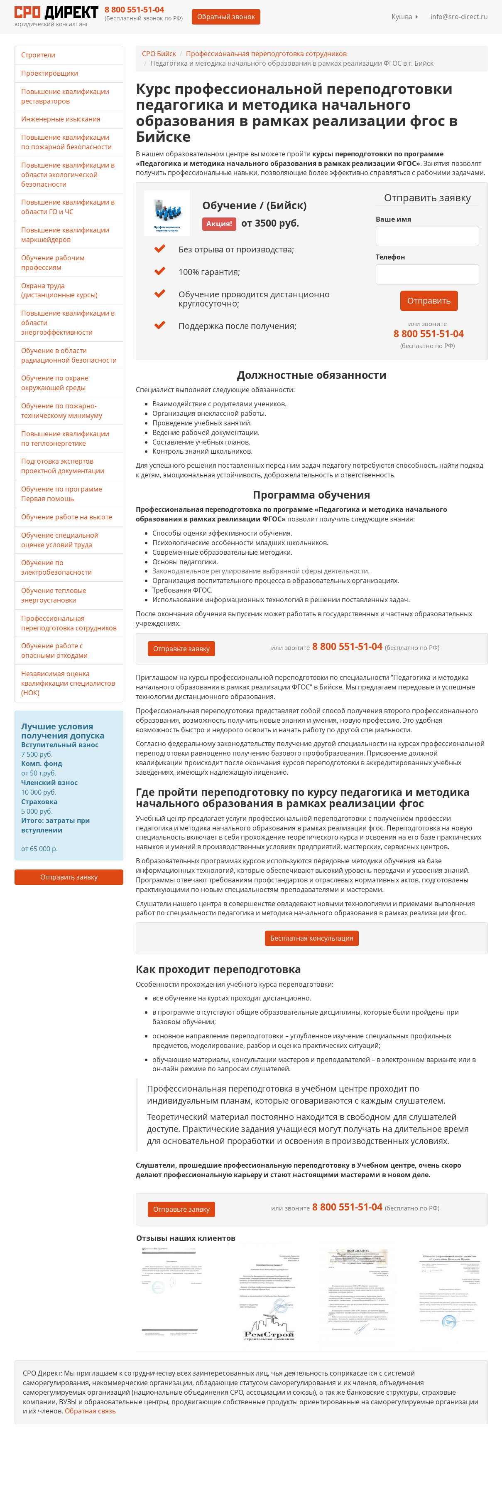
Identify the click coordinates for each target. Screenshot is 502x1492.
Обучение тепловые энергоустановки (53, 595)
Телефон (390, 257)
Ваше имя (393, 219)
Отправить (429, 300)
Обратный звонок (226, 16)
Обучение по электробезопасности (56, 567)
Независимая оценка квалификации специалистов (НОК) (68, 683)
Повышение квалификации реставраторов (65, 96)
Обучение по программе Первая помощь (61, 493)
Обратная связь (90, 1410)
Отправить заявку (69, 877)
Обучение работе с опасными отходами (54, 650)
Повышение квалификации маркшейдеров (65, 234)
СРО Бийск (159, 53)
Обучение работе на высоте (66, 516)
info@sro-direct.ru (459, 16)
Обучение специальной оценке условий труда (59, 540)
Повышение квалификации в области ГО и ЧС (68, 207)
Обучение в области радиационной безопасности (69, 355)
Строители (38, 54)
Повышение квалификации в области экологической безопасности (68, 175)
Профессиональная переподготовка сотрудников (266, 53)
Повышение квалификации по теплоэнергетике (65, 438)
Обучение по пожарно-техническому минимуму (61, 410)
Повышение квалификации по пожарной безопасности (66, 142)
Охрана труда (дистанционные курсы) (59, 290)
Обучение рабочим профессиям (53, 262)
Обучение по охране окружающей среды (54, 382)
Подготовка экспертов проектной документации (62, 466)
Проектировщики (49, 73)
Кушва (405, 16)
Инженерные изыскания (60, 119)
